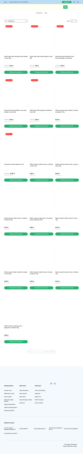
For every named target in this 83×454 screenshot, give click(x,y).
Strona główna (39, 12)
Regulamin (37, 394)
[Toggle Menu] (65, 7)
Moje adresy (22, 397)
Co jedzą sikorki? (23, 429)
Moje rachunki (23, 394)
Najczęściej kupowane (9, 404)
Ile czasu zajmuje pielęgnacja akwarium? (10, 429)
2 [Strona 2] (32, 352)
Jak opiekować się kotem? (10, 433)
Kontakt (66, 2)
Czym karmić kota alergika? (71, 429)
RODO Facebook (39, 400)
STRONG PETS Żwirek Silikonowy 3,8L (14, 164)
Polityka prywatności (9, 411)
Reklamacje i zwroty (9, 394)
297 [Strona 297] (48, 352)
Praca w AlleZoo (39, 403)
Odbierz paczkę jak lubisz (10, 407)
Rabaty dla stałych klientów (8, 401)
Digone (75, 446)
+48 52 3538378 (18, 2)
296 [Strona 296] (45, 352)
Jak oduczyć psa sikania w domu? (55, 429)
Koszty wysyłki (7, 397)
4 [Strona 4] (38, 352)
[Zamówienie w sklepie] (16, 21)
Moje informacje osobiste (25, 400)
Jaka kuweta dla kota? (39, 429)
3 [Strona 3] (35, 352)
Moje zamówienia (23, 390)
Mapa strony (38, 397)
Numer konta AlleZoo (40, 390)
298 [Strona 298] (51, 352)
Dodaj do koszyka (16, 72)
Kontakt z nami (8, 390)
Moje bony (22, 403)
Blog (5, 2)
